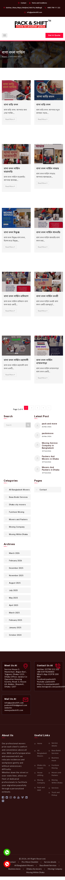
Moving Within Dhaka (18, 534)
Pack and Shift (41, 789)
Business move (55, 759)
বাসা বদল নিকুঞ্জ (12, 232)
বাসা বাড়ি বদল (43, 104)
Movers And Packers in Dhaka (50, 468)
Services (55, 788)
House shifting (40, 774)
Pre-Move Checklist (30, 862)
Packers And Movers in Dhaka (50, 457)
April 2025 (13, 605)
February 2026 (15, 561)
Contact (23, 3)
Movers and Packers (18, 519)
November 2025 (16, 575)
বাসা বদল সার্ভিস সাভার (47, 168)
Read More (10, 119)
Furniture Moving (16, 512)
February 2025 (15, 620)
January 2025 (15, 627)
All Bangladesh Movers (19, 490)
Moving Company (17, 527)
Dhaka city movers (17, 504)
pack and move (49, 424)
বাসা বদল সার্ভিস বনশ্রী (47, 296)
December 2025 (16, 568)
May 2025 (13, 598)
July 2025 (13, 590)
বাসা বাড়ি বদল (11, 104)
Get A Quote (54, 35)
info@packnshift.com (34, 12)
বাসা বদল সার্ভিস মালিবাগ (16, 296)
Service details (55, 744)
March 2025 (14, 613)
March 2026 (14, 553)
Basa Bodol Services (18, 497)
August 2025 (15, 583)
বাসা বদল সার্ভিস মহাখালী (16, 360)
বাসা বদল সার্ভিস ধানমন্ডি (48, 232)
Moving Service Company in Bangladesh (50, 445)
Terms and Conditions (39, 3)
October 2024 (15, 635)
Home (4, 57)
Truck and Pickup (56, 793)
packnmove (47, 433)
